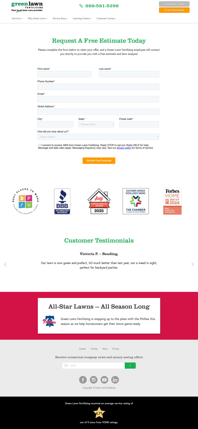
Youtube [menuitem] (104, 380)
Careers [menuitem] (82, 348)
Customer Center (105, 18)
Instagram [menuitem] (93, 380)
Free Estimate (174, 10)
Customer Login (174, 4)
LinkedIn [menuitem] (115, 380)
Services (16, 18)
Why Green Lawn (36, 18)
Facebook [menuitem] (83, 380)
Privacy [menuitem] (115, 348)
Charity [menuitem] (94, 348)
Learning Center (81, 18)
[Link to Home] (27, 7)
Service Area (59, 18)
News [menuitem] (105, 348)
